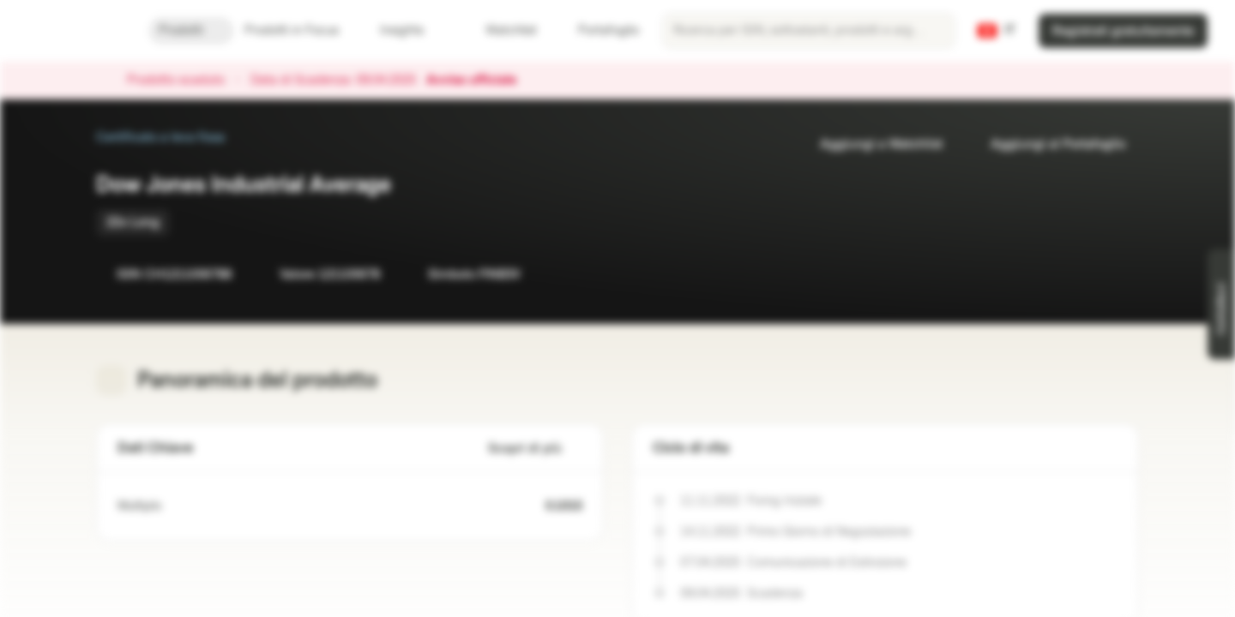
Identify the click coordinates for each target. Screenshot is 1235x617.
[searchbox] (809, 31)
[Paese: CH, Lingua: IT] (996, 31)
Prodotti (191, 30)
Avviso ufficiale (479, 80)
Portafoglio (598, 30)
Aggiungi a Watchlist (871, 144)
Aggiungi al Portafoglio (1047, 144)
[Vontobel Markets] (74, 30)
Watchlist (501, 30)
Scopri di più (535, 448)
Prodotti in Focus (301, 30)
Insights (412, 30)
